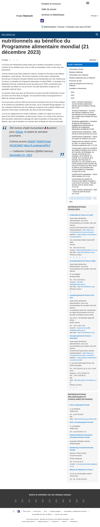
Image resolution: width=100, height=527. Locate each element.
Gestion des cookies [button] (61, 514)
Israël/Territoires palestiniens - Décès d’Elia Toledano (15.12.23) (84, 175)
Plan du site (26, 511)
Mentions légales (55, 511)
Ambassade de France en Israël (81, 215)
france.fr (64, 521)
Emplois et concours (51, 4)
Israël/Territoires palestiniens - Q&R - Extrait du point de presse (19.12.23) (84, 133)
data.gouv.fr (74, 521)
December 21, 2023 (20, 155)
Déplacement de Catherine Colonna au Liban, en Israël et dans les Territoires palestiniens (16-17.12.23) (84, 143)
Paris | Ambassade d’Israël (79, 405)
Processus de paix (75, 81)
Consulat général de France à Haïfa (82, 261)
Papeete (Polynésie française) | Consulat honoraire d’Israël (81, 436)
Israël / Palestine (75, 64)
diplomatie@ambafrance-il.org (86, 250)
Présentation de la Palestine (78, 75)
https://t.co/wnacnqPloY (36, 145)
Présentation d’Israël (76, 69)
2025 (72, 92)
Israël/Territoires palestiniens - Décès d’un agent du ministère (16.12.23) (84, 137)
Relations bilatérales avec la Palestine (82, 78)
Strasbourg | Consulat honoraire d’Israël (81, 449)
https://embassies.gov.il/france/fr (85, 419)
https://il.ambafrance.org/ (85, 252)
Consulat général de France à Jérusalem (80, 337)
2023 (72, 98)
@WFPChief (44, 141)
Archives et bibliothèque (52, 15)
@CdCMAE (16, 145)
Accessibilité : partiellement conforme (75, 511)
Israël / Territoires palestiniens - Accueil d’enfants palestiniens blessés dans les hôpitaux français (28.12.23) (83, 105)
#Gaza (19, 131)
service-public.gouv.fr (28, 521)
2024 (72, 95)
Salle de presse (48, 9)
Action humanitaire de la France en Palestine (81, 84)
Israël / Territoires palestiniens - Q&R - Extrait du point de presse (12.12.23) (84, 191)
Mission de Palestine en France (81, 470)
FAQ (45, 511)
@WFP (32, 141)
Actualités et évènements (77, 88)
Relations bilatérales (76, 72)
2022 (71, 202)
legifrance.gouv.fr (43, 521)
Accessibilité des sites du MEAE (42, 514)
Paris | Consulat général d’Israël (81, 422)
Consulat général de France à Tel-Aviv (82, 296)
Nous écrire (37, 511)
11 (95, 198)
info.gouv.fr (55, 521)
